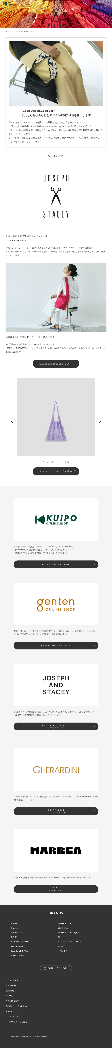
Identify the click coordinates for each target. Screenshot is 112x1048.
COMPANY (12, 1001)
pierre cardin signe (68, 932)
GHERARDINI (18, 946)
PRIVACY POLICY (16, 1021)
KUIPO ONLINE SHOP (68, 564)
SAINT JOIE (17, 955)
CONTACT (12, 1016)
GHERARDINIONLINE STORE (70, 811)
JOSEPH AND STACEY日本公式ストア (68, 726)
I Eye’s (15, 928)
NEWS (9, 996)
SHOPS (10, 990)
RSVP (61, 946)
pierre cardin (65, 923)
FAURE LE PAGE (19, 951)
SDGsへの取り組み (16, 1006)
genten (15, 923)
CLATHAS (63, 928)
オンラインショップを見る (57, 471)
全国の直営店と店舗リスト (57, 364)
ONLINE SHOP (55, 968)
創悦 (60, 937)
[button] (12, 421)
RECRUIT (11, 1011)
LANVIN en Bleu (20, 942)
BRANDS (56, 913)
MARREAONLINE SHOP (71, 889)
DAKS (14, 937)
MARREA (62, 951)
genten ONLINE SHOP (68, 645)
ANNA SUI (16, 932)
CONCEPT (12, 980)
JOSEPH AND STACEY (70, 942)
